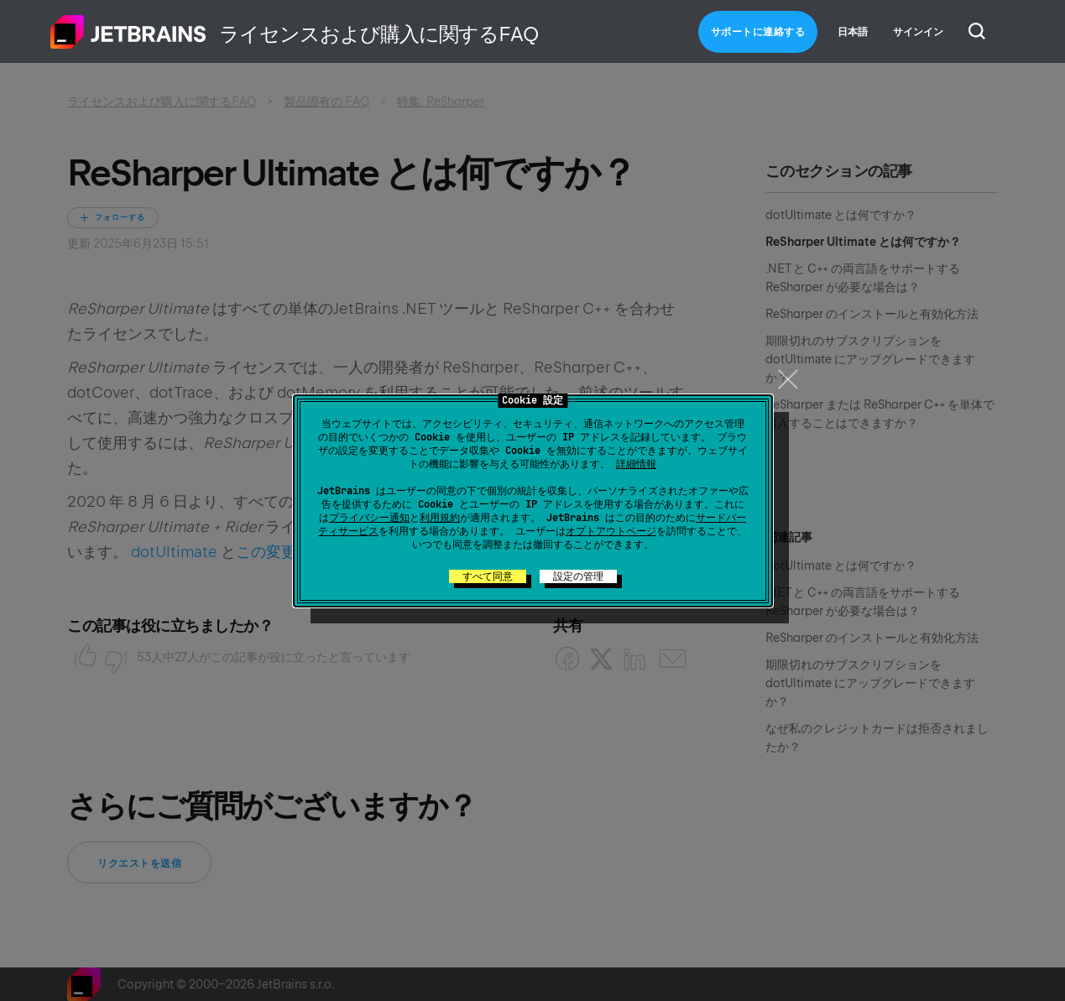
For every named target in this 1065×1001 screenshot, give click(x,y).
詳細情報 (636, 464)
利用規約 (440, 517)
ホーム (128, 32)
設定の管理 (578, 576)
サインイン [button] (918, 32)
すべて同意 (487, 576)
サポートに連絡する (758, 32)
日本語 (853, 32)
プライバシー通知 (369, 517)
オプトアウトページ (611, 531)
